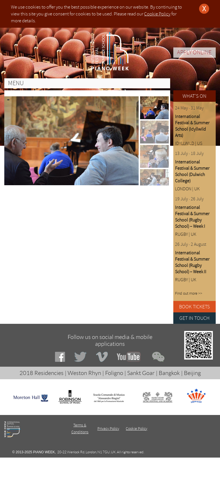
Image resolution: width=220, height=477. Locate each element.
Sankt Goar (141, 373)
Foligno (114, 373)
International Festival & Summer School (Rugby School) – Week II (192, 262)
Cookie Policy (157, 14)
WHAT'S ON (194, 96)
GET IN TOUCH (194, 318)
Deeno (135, 460)
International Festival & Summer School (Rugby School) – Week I (192, 217)
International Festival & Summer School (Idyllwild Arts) (192, 126)
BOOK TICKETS (194, 307)
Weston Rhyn (84, 373)
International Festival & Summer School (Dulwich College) (192, 171)
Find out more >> (188, 293)
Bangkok (169, 373)
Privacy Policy (108, 428)
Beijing (192, 373)
